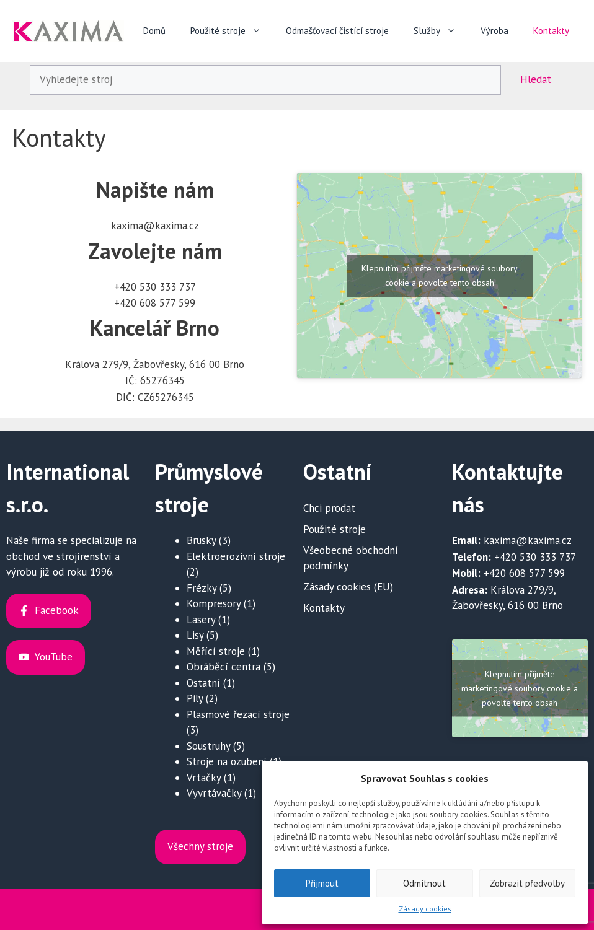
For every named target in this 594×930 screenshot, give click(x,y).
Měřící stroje (216, 651)
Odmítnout (424, 883)
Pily (195, 698)
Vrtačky (204, 777)
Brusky (201, 540)
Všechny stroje (200, 846)
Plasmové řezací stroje (238, 714)
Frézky (201, 588)
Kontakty (551, 31)
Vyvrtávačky (214, 793)
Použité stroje (231, 31)
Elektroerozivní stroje (236, 556)
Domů (154, 31)
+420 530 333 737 (535, 557)
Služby (441, 31)
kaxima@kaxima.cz (528, 540)
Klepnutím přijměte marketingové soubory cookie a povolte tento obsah (439, 275)
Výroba (494, 31)
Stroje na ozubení (227, 761)
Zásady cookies (425, 908)
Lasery (201, 619)
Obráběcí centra (223, 666)
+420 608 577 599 (524, 573)
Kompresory (214, 603)
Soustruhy (208, 746)
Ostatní (203, 683)
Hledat (535, 79)
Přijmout (322, 883)
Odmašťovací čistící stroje (337, 31)
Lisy (195, 635)
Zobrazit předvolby (527, 883)
